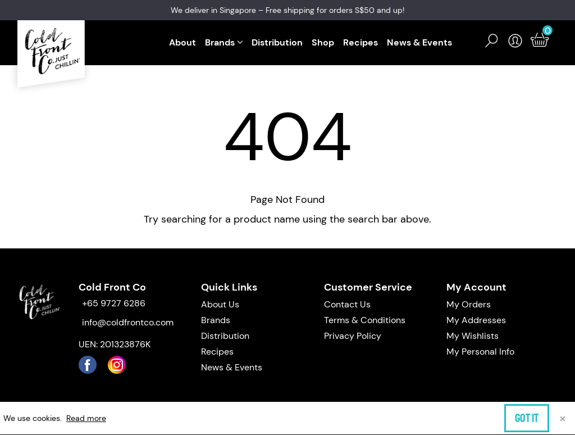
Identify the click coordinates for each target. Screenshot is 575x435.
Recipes (360, 42)
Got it (527, 418)
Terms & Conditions (364, 320)
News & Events (419, 42)
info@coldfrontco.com (128, 322)
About (182, 42)
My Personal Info (480, 351)
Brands (220, 42)
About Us (220, 304)
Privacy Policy (352, 336)
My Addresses (476, 320)
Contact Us (347, 304)
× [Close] (562, 418)
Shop (323, 42)
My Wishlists (472, 336)
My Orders (468, 304)
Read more (86, 418)
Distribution (277, 42)
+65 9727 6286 (113, 303)
